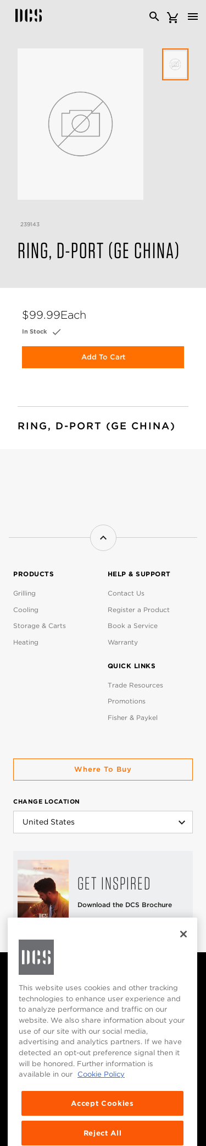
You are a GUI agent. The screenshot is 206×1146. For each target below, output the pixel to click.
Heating (25, 642)
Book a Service (133, 625)
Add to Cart (103, 357)
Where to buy (103, 769)
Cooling (25, 609)
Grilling (24, 593)
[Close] (183, 952)
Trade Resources (135, 685)
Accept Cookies (102, 1120)
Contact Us (126, 593)
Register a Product (139, 609)
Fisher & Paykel (133, 717)
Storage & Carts (39, 625)
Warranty (123, 642)
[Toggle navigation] (192, 16)
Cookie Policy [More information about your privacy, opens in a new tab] (101, 1091)
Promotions (127, 701)
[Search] (154, 16)
